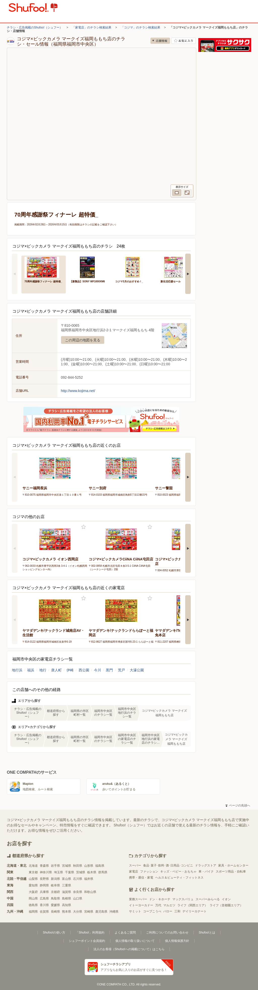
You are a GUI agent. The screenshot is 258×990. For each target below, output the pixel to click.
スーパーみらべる (208, 899)
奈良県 (77, 892)
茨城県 (80, 872)
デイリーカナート (194, 911)
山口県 (77, 898)
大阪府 (33, 892)
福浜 (30, 670)
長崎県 (55, 911)
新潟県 (55, 879)
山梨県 (33, 879)
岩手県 (55, 865)
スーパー (135, 865)
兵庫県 (44, 892)
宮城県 (66, 865)
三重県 (66, 885)
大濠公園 (137, 670)
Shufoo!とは (207, 932)
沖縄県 (113, 911)
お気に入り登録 (83, 527)
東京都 (33, 872)
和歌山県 (90, 892)
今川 (97, 670)
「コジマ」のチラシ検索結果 (140, 27)
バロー (167, 911)
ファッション (149, 871)
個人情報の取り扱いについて (135, 941)
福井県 (88, 879)
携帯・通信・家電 (141, 877)
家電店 (133, 871)
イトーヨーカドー (141, 905)
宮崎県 (88, 911)
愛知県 (33, 885)
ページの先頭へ (237, 805)
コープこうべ (152, 911)
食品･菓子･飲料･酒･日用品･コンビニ (168, 865)
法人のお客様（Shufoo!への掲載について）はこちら (128, 949)
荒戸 (121, 670)
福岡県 (33, 911)
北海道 (33, 865)
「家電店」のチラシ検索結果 (91, 27)
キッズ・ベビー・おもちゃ (178, 871)
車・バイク (206, 871)
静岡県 (44, 885)
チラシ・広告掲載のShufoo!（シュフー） (34, 27)
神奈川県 (46, 872)
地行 (42, 670)
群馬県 (102, 872)
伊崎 (70, 670)
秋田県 (77, 865)
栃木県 (91, 872)
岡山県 (33, 898)
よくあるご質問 (125, 932)
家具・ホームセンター (233, 865)
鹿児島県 (101, 911)
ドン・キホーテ (159, 899)
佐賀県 (44, 911)
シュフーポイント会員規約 (87, 941)
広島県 (44, 898)
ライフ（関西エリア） (192, 905)
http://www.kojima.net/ (78, 391)
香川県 (44, 905)
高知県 (66, 905)
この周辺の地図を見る (82, 340)
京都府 (55, 892)
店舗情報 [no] (160, 41)
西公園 (84, 670)
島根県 (66, 898)
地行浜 (17, 670)
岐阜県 (55, 885)
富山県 (66, 879)
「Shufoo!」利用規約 (90, 932)
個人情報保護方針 (177, 941)
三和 (177, 911)
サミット (135, 911)
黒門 (109, 670)
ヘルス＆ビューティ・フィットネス (179, 877)
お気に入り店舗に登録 (183, 41)
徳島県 (33, 905)
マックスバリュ (183, 899)
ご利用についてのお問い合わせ (167, 932)
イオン (226, 899)
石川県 (77, 879)
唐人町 (56, 670)
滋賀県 (66, 892)
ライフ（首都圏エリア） (226, 905)
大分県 (77, 911)
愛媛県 (55, 905)
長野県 (44, 879)
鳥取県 (55, 898)
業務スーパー (138, 899)
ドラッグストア (205, 865)
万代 (158, 905)
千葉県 (69, 872)
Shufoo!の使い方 (54, 932)
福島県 (99, 865)
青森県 (44, 865)
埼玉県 (58, 872)
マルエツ (169, 905)
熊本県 (66, 911)
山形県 (88, 865)
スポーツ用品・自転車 (231, 871)
